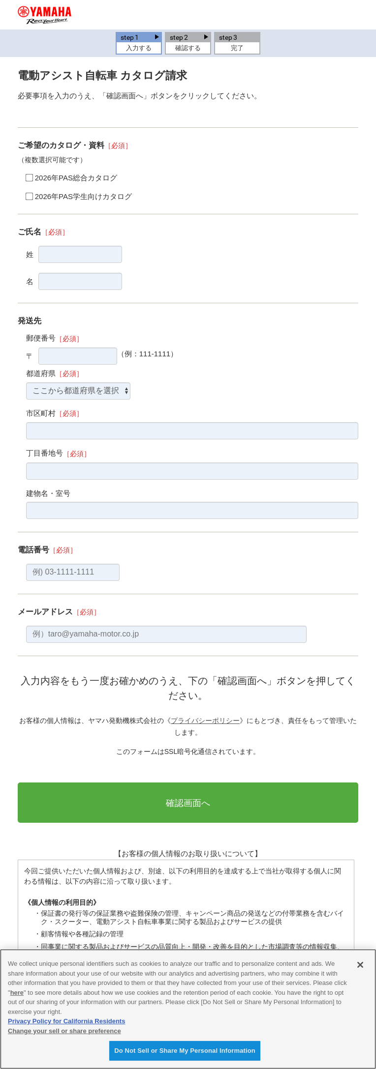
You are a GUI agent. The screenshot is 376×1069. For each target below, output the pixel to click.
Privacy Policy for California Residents (66, 1021)
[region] (188, 1009)
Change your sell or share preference (64, 1031)
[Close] (360, 965)
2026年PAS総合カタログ (76, 177)
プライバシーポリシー (205, 720)
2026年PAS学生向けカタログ (83, 196)
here (17, 992)
